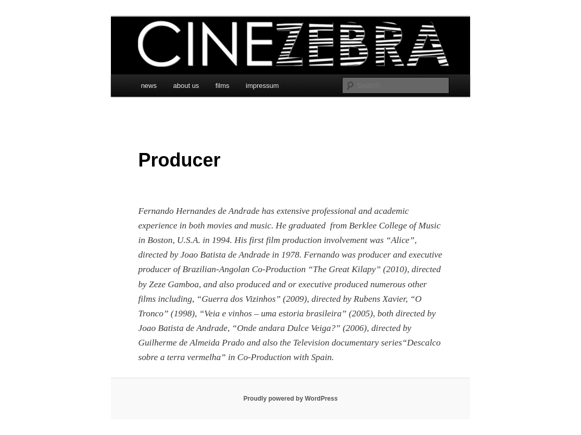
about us (186, 85)
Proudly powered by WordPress (290, 398)
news (149, 85)
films (223, 85)
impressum (262, 85)
